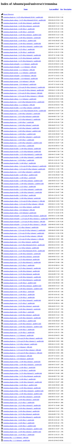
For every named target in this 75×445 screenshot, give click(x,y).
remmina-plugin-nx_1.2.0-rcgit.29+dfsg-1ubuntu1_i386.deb (22, 350)
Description (67, 9)
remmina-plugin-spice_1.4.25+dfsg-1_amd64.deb (18, 265)
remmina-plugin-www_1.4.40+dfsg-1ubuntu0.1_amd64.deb (22, 277)
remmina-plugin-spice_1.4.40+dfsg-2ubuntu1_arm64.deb (21, 306)
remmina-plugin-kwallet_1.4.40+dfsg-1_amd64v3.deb (20, 175)
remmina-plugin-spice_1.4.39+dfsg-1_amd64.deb (18, 332)
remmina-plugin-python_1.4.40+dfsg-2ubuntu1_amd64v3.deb (22, 394)
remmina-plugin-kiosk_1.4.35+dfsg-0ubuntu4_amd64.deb (21, 58)
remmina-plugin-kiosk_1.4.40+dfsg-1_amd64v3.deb (19, 40)
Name (26, 9)
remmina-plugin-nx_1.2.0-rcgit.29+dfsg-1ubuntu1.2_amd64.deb (23, 341)
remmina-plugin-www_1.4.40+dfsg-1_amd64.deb (19, 294)
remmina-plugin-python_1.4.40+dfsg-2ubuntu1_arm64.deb (21, 361)
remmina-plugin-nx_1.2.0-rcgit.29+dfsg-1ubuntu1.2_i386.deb (22, 353)
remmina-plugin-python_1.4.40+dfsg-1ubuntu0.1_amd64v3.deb (23, 391)
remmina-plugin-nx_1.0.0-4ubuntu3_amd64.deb (18, 359)
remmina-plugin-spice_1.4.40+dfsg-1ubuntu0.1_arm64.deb (22, 309)
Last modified (53, 9)
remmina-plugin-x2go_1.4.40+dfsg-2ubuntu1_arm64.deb (21, 399)
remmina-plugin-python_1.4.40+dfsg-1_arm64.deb (19, 367)
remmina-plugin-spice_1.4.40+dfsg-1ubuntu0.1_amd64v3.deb (22, 326)
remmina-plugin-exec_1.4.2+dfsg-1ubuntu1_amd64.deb (20, 227)
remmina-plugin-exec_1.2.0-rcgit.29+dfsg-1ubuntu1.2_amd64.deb (24, 87)
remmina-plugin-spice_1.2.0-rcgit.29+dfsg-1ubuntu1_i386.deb (23, 236)
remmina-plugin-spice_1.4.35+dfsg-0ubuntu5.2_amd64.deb (22, 262)
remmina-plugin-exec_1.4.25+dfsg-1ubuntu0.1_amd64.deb (21, 172)
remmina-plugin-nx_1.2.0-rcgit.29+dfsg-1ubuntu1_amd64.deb (22, 338)
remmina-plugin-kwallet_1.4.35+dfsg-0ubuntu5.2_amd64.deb (22, 154)
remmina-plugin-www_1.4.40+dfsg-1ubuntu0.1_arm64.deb (22, 254)
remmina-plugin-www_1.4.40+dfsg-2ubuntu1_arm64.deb (21, 256)
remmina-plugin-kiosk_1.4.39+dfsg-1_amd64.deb (19, 52)
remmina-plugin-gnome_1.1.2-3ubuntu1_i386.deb (19, 70)
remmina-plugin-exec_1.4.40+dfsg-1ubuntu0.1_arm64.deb (21, 113)
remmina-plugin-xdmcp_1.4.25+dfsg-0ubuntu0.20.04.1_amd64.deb (24, 20)
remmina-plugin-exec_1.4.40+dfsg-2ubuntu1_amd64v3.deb (22, 131)
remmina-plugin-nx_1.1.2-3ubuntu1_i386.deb (17, 347)
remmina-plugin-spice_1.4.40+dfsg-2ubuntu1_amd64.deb (21, 315)
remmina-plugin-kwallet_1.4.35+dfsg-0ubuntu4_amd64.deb (22, 151)
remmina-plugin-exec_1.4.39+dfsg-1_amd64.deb (18, 160)
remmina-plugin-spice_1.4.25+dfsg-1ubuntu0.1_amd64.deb (22, 268)
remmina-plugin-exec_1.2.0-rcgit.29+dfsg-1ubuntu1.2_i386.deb (23, 96)
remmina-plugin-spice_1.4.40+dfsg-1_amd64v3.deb (19, 321)
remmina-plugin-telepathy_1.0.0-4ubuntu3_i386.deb (19, 75)
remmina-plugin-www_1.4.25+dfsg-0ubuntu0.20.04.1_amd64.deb (24, 251)
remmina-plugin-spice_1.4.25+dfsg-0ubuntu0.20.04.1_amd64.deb (24, 245)
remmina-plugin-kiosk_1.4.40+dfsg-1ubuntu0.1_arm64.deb (22, 38)
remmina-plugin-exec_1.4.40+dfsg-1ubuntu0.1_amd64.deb (21, 137)
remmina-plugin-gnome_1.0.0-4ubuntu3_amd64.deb (19, 84)
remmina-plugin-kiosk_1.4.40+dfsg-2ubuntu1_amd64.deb (21, 23)
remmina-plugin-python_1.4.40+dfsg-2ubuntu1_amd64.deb (22, 388)
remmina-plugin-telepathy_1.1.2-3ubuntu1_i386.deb (19, 67)
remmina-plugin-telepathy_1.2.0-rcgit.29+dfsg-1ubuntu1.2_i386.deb (24, 224)
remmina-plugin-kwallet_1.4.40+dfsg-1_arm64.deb (19, 178)
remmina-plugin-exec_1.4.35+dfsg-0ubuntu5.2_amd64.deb (21, 119)
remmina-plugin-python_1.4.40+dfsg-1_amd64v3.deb (20, 385)
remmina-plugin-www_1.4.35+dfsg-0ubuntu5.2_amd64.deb (22, 280)
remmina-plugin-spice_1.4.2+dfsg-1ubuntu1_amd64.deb (21, 242)
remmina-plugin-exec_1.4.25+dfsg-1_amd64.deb (18, 146)
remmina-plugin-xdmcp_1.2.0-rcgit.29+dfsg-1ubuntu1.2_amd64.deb (24, 166)
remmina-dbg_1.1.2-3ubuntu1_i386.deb (15, 437)
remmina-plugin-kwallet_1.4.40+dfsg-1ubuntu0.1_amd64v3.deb (23, 183)
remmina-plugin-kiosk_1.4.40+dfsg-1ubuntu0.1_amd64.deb (22, 43)
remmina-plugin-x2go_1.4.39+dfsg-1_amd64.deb (18, 434)
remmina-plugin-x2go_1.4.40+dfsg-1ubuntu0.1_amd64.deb (22, 408)
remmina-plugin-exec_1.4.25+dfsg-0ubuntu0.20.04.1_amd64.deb (23, 102)
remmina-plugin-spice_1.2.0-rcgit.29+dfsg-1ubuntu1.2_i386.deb (23, 239)
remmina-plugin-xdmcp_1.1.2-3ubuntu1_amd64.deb (19, 99)
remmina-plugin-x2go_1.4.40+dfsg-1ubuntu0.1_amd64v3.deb (22, 429)
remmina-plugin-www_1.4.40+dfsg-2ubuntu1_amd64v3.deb (22, 286)
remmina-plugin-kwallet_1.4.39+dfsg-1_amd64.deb (19, 195)
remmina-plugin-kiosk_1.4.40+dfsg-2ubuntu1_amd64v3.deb (22, 35)
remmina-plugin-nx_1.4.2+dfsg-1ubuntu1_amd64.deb (20, 344)
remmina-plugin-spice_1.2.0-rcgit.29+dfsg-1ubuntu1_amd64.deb (23, 233)
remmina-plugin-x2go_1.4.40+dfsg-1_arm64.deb (18, 420)
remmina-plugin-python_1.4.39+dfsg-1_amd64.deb (19, 370)
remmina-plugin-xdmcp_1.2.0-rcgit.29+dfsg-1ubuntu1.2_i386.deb (24, 201)
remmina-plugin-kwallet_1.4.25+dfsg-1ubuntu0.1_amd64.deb (22, 189)
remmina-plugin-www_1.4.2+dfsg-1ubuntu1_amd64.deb (21, 248)
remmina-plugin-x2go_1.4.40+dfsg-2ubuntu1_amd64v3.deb (22, 432)
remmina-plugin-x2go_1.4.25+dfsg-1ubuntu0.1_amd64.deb (22, 405)
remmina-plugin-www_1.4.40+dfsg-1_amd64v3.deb (19, 283)
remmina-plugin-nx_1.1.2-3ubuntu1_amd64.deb (18, 335)
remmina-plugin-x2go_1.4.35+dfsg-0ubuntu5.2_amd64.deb (22, 417)
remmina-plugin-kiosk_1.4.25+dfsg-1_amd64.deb (19, 49)
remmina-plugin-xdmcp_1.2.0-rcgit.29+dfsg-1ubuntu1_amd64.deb (24, 169)
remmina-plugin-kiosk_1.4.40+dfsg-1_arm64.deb (18, 32)
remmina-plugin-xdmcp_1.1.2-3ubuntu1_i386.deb (19, 105)
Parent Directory (8, 14)
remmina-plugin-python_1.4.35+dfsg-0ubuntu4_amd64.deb (22, 376)
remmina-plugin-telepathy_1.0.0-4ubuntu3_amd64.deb (20, 78)
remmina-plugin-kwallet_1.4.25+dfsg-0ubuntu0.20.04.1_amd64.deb (24, 110)
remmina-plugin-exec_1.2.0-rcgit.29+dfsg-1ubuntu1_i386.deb (22, 93)
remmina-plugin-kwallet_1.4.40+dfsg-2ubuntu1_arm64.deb (22, 198)
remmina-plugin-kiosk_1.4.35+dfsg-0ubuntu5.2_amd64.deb (22, 61)
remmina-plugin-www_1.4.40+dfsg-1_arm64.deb (18, 291)
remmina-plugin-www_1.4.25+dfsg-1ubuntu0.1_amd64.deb (22, 300)
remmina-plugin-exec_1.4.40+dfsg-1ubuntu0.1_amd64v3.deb (22, 143)
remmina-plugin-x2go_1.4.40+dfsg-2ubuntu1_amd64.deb (21, 411)
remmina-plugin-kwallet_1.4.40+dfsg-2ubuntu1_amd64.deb (22, 148)
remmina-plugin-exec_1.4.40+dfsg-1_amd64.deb (18, 140)
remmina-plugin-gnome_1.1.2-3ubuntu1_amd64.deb (19, 73)
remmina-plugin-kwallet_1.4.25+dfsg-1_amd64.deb (19, 186)
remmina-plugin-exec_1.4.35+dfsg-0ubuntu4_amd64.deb (21, 116)
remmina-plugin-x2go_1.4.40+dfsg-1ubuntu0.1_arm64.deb (21, 397)
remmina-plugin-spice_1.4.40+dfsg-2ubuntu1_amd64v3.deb (22, 324)
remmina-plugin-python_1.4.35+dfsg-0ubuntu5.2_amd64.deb (22, 373)
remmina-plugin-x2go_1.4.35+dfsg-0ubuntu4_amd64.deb (21, 414)
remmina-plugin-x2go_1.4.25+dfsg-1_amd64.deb (18, 402)
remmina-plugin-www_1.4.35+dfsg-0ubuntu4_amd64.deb (21, 274)
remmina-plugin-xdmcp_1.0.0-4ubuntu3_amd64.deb (19, 213)
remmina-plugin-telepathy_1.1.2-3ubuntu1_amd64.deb (20, 64)
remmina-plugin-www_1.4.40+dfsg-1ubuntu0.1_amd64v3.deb (22, 289)
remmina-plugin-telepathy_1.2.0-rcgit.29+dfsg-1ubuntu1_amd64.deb (25, 216)
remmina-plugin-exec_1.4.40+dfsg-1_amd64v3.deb (19, 134)
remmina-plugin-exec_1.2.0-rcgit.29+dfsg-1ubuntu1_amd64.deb (23, 90)
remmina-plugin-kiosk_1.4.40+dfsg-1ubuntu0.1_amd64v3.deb (22, 46)
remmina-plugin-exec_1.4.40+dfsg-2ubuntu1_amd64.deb (21, 128)
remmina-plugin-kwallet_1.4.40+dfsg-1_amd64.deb (19, 163)
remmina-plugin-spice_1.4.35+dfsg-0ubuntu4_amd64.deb (21, 259)
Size (61, 9)
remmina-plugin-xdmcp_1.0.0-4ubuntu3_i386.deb (19, 210)
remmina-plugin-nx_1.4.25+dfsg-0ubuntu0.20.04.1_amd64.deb (23, 17)
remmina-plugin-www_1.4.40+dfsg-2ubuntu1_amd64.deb (21, 271)
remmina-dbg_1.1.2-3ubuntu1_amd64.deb (16, 440)
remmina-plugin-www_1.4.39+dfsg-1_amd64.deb (19, 297)
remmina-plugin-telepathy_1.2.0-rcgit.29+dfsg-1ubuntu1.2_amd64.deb (25, 218)
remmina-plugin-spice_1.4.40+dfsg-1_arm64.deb (18, 312)
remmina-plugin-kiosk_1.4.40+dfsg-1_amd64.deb (19, 29)
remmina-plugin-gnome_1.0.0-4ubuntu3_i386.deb (19, 81)
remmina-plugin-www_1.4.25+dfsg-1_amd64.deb (19, 303)
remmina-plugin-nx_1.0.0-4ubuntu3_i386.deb (17, 356)
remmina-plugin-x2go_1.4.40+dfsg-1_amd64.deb (18, 423)
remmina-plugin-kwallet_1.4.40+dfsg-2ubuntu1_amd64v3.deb (23, 181)
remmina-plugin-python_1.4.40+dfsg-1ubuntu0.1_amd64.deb (22, 382)
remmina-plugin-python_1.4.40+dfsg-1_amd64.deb (19, 379)
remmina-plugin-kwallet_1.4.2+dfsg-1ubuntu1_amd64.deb (21, 108)
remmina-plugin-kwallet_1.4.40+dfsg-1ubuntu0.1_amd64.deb (22, 157)
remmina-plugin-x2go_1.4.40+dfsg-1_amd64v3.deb (19, 426)
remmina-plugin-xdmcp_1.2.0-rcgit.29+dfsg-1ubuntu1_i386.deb (23, 204)
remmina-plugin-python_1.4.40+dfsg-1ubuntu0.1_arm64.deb (22, 364)
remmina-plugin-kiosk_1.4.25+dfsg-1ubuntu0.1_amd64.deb (22, 55)
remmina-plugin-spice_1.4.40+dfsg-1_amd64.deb (18, 329)
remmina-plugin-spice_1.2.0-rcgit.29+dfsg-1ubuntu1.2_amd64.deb (24, 230)
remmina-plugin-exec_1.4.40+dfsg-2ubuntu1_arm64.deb (21, 125)
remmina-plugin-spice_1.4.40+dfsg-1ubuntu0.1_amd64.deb (22, 318)
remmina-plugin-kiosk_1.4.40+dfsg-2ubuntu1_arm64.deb (21, 26)
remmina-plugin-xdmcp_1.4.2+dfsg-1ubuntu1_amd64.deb (21, 207)
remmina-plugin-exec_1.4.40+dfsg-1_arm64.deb (18, 122)
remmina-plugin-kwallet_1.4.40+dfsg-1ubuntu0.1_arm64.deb (22, 192)
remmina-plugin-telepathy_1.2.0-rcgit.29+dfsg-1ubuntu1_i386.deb (24, 221)
